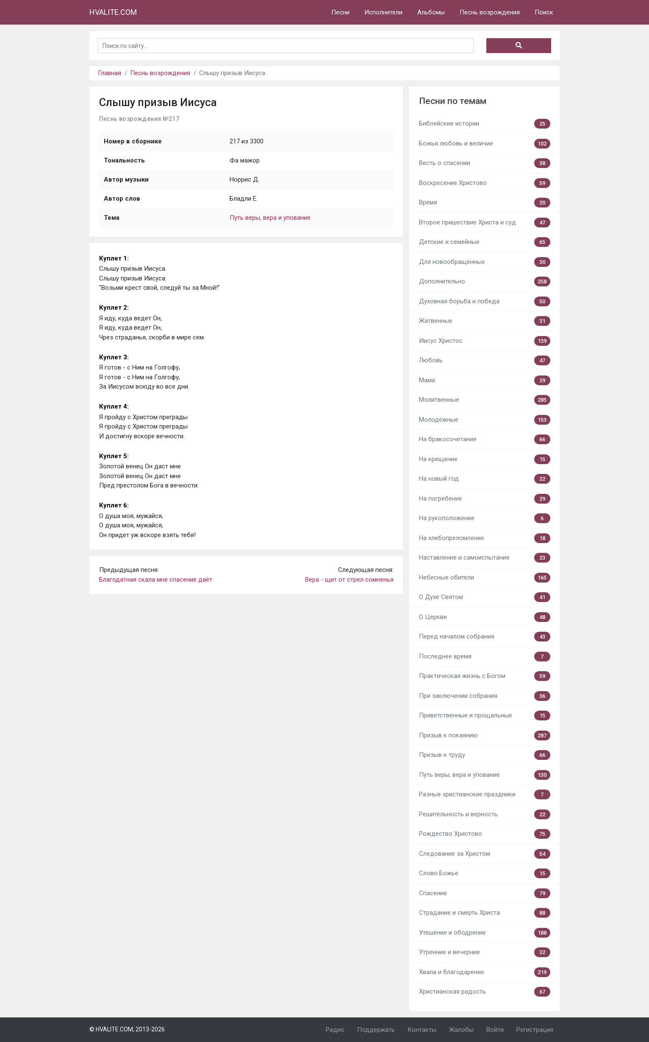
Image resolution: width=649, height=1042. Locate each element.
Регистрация (534, 1030)
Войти (495, 1030)
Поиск (544, 12)
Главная (109, 73)
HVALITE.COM (113, 12)
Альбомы (431, 12)
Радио (335, 1030)
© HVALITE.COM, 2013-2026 (127, 1029)
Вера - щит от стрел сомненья (349, 579)
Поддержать (376, 1030)
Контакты (422, 1030)
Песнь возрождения (490, 12)
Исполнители (383, 12)
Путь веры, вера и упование (270, 217)
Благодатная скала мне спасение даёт (155, 579)
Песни (340, 12)
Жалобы (461, 1030)
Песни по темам (452, 101)
